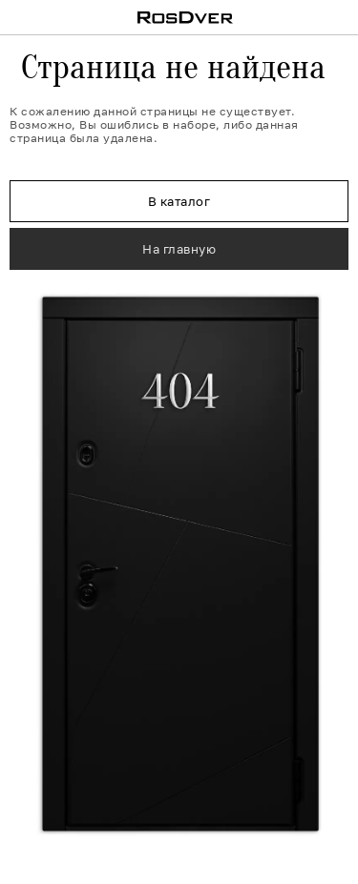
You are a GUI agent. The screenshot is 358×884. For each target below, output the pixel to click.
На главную (179, 249)
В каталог (179, 201)
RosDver (186, 17)
